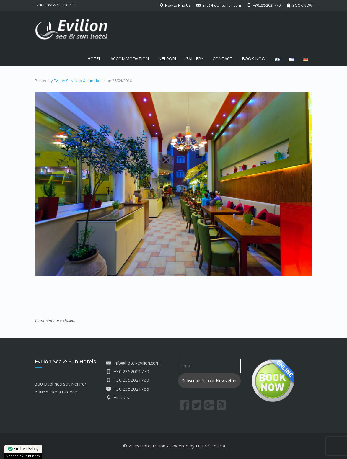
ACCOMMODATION (129, 58)
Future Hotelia (210, 446)
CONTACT (222, 58)
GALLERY (194, 58)
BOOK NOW (253, 58)
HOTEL (94, 58)
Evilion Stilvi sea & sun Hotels (80, 80)
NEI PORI (167, 58)
